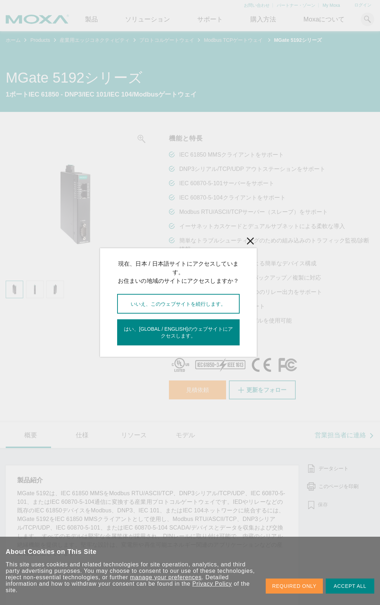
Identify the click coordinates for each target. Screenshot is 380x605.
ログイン (362, 5)
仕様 (82, 435)
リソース (134, 435)
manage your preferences (166, 577)
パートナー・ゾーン (296, 5)
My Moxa (331, 5)
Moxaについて (324, 19)
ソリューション (147, 19)
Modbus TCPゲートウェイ (234, 40)
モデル (185, 435)
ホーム (13, 40)
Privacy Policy (212, 584)
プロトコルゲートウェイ (166, 40)
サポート (210, 19)
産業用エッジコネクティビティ (95, 40)
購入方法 (263, 19)
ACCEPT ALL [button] (350, 586)
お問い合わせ (257, 5)
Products (40, 40)
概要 (30, 435)
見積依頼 (197, 390)
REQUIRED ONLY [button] (294, 586)
